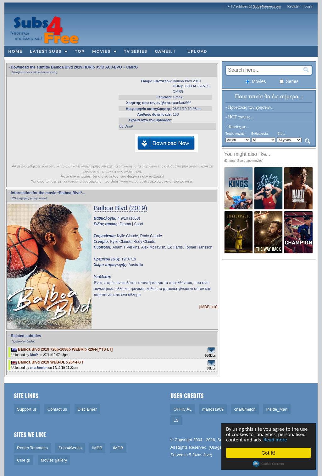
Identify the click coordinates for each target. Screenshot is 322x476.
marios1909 (213, 409)
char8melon (38, 367)
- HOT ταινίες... (239, 117)
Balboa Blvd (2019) (120, 208)
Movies (101, 51)
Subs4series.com (267, 6)
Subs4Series (70, 448)
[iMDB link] (208, 307)
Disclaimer (87, 409)
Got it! (269, 453)
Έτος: (281, 133)
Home (15, 51)
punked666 (182, 103)
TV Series (135, 51)
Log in (309, 6)
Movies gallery (54, 460)
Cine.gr (23, 460)
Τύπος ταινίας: (235, 133)
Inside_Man (276, 409)
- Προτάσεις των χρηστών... (250, 107)
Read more (275, 439)
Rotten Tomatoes (32, 448)
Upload (197, 51)
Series (289, 81)
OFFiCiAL (183, 409)
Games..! (165, 51)
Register (293, 6)
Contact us (57, 409)
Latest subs (45, 51)
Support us (27, 409)
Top (80, 51)
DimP (34, 355)
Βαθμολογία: (260, 133)
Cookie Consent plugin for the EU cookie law (269, 463)
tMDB (118, 448)
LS (176, 420)
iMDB (97, 448)
